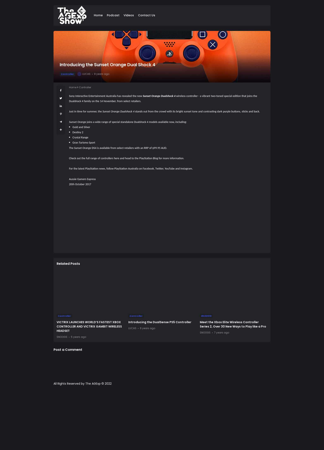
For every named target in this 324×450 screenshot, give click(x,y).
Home (98, 15)
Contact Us (146, 15)
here (116, 158)
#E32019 (206, 316)
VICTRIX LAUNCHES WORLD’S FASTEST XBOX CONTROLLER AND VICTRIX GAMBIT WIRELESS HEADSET (89, 326)
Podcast (113, 15)
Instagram (186, 168)
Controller (67, 74)
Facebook (148, 168)
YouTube (170, 168)
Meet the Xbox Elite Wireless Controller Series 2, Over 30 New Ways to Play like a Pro (233, 324)
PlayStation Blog (148, 158)
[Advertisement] (168, 221)
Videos (129, 15)
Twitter (159, 168)
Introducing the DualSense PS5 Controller (159, 322)
